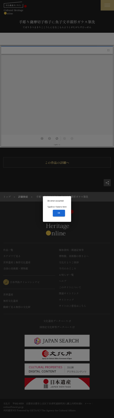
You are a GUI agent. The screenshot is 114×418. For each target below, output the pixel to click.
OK (59, 213)
